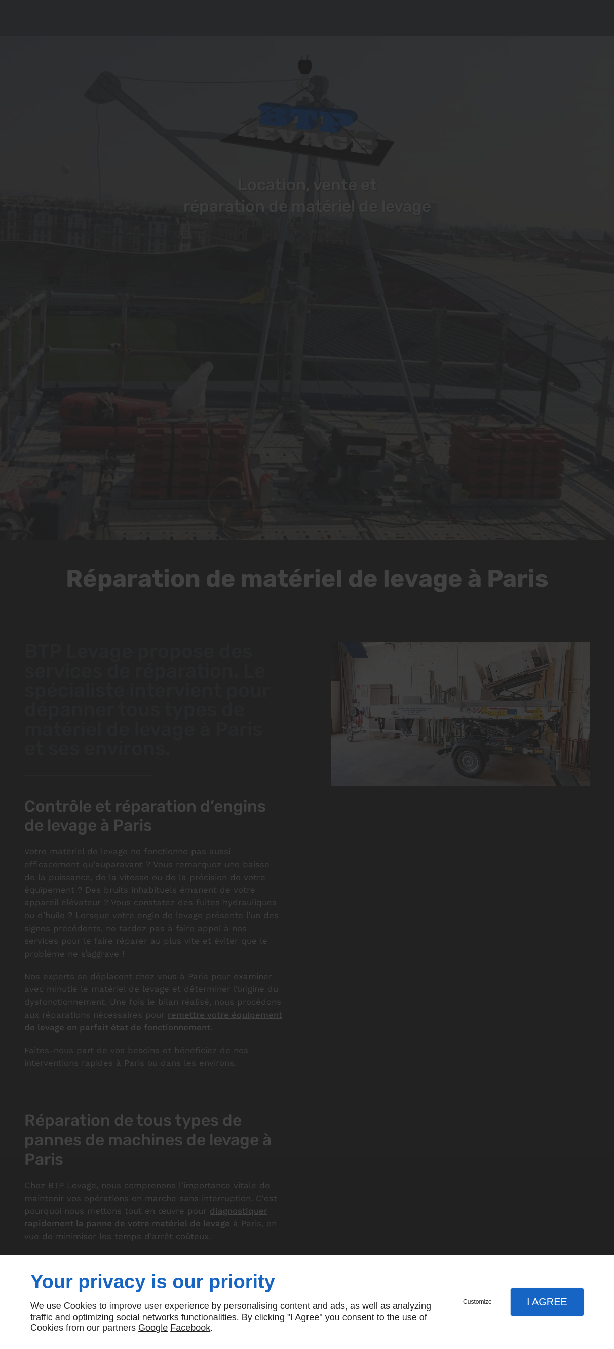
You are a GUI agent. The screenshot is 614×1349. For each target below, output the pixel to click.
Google (153, 1328)
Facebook (190, 1328)
